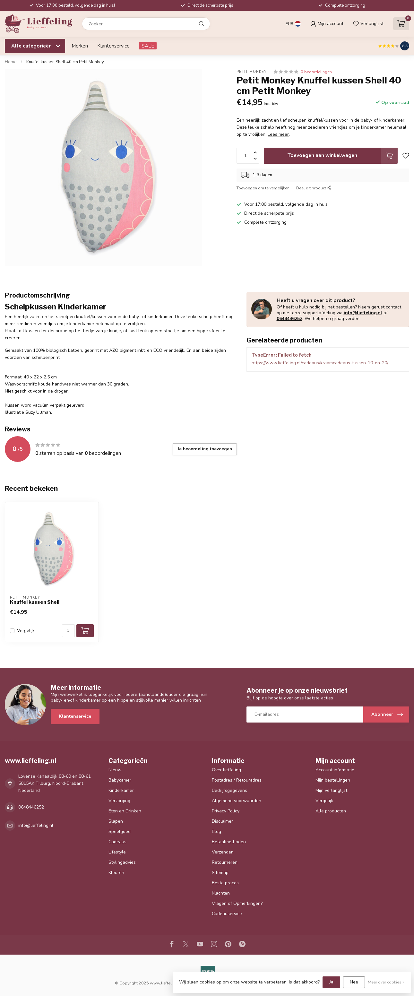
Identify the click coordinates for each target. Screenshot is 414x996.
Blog (216, 831)
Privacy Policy (225, 811)
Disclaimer (222, 821)
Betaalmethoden (229, 842)
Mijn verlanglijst (331, 790)
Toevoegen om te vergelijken (263, 188)
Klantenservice (113, 45)
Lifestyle (117, 852)
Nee (354, 982)
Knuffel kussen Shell (34, 602)
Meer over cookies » (386, 982)
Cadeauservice (227, 914)
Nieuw (115, 770)
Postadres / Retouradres (237, 780)
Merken (80, 45)
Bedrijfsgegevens (229, 790)
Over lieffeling (226, 770)
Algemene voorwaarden (236, 801)
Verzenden (223, 852)
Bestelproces (225, 883)
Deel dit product (313, 188)
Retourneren (224, 862)
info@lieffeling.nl (363, 313)
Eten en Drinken (124, 811)
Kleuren (116, 873)
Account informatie (334, 770)
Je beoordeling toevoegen (204, 449)
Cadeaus (117, 842)
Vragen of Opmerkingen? (237, 903)
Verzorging (119, 801)
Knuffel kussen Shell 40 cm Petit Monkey (65, 62)
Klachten (221, 893)
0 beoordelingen (316, 71)
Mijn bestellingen (332, 780)
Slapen (115, 821)
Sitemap (220, 873)
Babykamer (119, 780)
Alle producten (330, 811)
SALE (148, 45)
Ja (331, 982)
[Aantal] (68, 630)
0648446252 (289, 319)
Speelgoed (119, 831)
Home (11, 62)
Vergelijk (26, 630)
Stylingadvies (122, 862)
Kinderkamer (121, 790)
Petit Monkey (252, 72)
